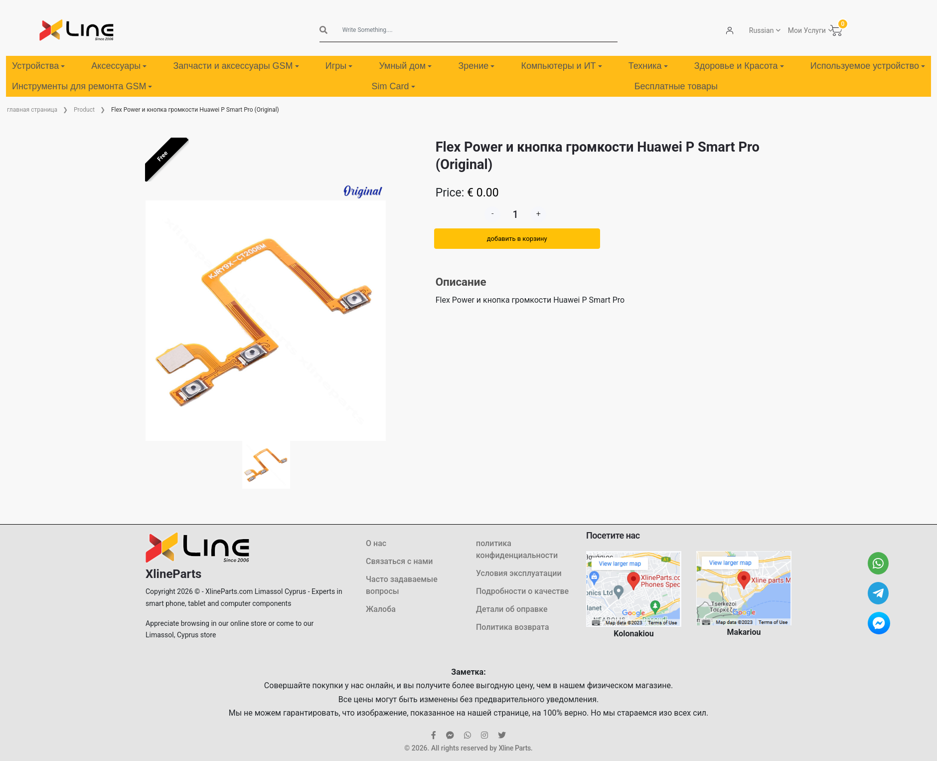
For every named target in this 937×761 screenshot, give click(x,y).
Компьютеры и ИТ (561, 66)
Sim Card (393, 86)
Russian (761, 30)
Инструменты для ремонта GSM (82, 86)
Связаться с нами (399, 561)
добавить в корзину (517, 238)
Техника (648, 66)
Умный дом (405, 66)
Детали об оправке (511, 609)
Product (84, 109)
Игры (338, 66)
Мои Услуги (807, 30)
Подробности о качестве (522, 591)
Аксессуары (119, 66)
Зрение (476, 66)
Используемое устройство (867, 66)
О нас (376, 543)
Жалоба (381, 609)
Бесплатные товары (676, 86)
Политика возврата (512, 627)
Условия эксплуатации (519, 573)
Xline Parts (514, 748)
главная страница (32, 109)
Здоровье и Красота (739, 66)
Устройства (38, 66)
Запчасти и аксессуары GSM (236, 66)
